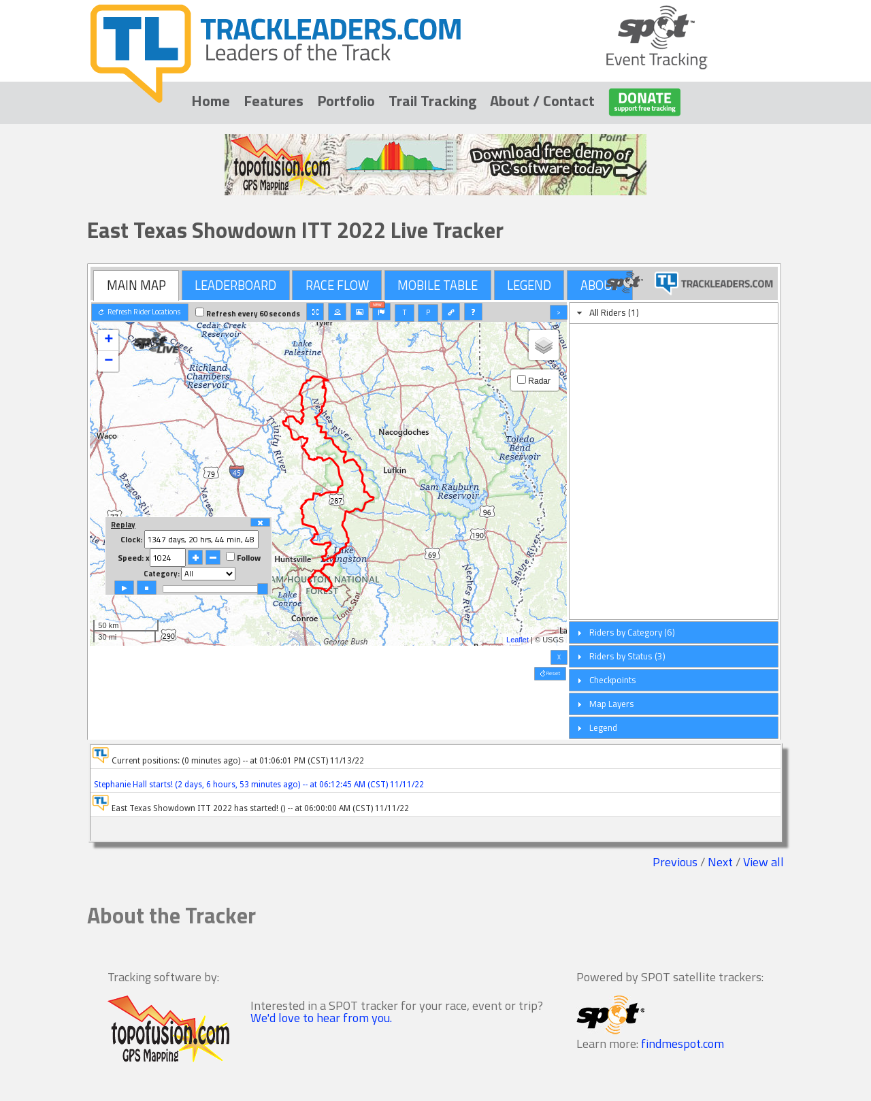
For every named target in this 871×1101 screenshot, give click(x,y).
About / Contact (542, 100)
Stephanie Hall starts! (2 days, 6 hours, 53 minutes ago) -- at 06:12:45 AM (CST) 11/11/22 (258, 784)
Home (210, 100)
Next (720, 862)
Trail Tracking (432, 100)
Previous (675, 862)
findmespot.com (682, 1043)
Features (273, 100)
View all (763, 862)
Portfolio (346, 100)
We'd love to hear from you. (321, 1017)
